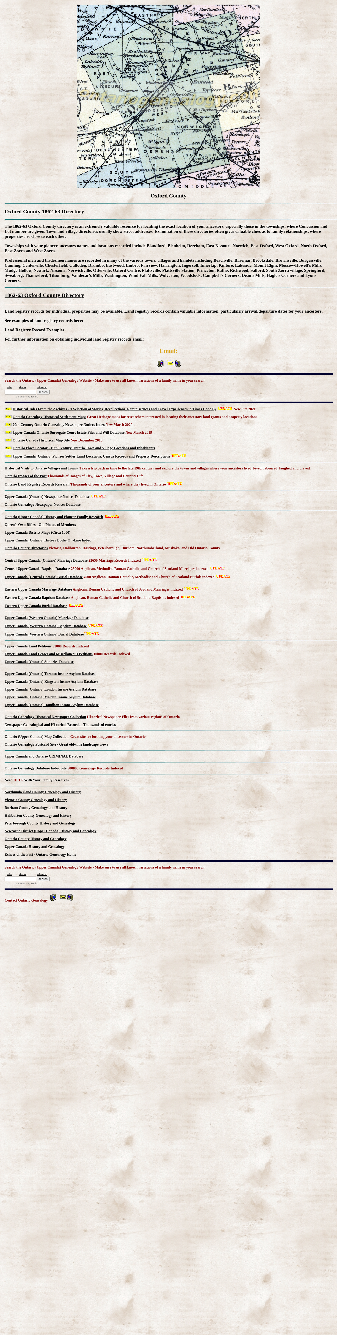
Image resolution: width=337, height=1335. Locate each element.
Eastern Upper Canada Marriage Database (38, 589)
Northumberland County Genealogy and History (43, 792)
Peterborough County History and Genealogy (40, 823)
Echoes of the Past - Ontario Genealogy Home (40, 854)
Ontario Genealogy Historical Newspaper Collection (45, 717)
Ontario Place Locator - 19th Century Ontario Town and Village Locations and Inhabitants (84, 448)
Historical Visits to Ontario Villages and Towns (41, 468)
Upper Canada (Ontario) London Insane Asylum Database (50, 689)
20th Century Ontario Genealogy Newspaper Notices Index (59, 425)
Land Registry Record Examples (34, 330)
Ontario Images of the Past (26, 476)
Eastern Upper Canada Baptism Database (37, 598)
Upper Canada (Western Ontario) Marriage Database (46, 618)
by (32, 396)
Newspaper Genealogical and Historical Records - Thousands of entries (60, 725)
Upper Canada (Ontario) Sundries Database (39, 662)
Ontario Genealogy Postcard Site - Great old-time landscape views (56, 744)
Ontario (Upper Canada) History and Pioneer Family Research (54, 517)
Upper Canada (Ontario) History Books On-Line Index (48, 540)
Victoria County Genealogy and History (36, 800)
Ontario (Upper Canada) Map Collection (37, 736)
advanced (42, 387)
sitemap (23, 387)
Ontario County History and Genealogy (35, 839)
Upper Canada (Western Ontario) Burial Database (44, 634)
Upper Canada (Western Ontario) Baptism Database (46, 626)
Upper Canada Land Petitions (28, 646)
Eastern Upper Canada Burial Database (36, 606)
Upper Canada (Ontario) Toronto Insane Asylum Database (50, 674)
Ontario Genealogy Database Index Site (35, 768)
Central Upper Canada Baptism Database (37, 569)
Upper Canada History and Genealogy (35, 847)
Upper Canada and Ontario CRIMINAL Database (44, 756)
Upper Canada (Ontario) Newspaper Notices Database (47, 497)
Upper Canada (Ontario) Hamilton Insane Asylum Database (52, 705)
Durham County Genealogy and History (36, 808)
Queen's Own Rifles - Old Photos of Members (40, 525)
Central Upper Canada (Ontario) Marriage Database (46, 560)
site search (21, 396)
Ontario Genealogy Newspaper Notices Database (42, 504)
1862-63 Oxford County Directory (44, 295)
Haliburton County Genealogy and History (38, 815)
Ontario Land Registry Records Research (37, 484)
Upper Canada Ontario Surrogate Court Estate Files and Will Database (68, 432)
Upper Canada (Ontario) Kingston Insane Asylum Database (51, 681)
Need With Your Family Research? (37, 780)
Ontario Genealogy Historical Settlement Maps (49, 417)
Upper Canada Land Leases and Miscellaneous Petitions (49, 654)
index (9, 387)
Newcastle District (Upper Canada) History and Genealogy (51, 831)
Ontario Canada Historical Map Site (41, 440)
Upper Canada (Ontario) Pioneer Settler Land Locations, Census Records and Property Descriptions (91, 456)
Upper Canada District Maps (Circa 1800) (37, 532)
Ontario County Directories (26, 548)
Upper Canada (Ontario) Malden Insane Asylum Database (50, 697)
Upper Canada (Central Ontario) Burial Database (44, 577)
